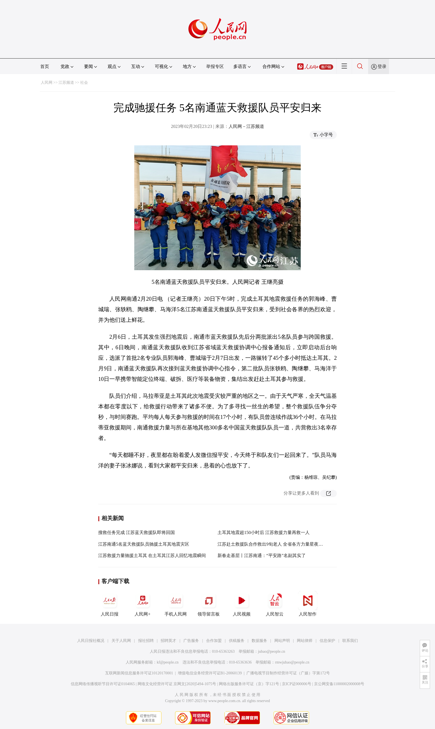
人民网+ (142, 603)
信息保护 (327, 641)
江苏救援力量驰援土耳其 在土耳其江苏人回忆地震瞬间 (152, 555)
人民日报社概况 (90, 641)
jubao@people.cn (271, 651)
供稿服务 (236, 641)
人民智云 (274, 603)
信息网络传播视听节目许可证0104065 (103, 684)
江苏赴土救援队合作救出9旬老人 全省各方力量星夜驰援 (272, 544)
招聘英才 (168, 641)
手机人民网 (176, 603)
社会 (84, 82)
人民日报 (109, 603)
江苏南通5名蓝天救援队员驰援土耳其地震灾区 (143, 544)
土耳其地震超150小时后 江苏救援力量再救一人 (264, 532)
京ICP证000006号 (296, 684)
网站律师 (304, 641)
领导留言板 (209, 603)
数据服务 (259, 641)
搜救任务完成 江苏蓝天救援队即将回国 (136, 532)
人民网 (46, 82)
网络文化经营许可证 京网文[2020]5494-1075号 (177, 684)
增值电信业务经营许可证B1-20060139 (210, 673)
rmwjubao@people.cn (292, 662)
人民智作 (307, 603)
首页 (44, 66)
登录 (382, 66)
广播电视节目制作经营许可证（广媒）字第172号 (288, 673)
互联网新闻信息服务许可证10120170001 (139, 673)
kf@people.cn (168, 662)
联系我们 (350, 641)
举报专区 (215, 66)
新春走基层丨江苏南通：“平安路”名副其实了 (262, 555)
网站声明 (282, 641)
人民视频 (241, 603)
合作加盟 (214, 641)
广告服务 (191, 641)
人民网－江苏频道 (246, 126)
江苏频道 (66, 82)
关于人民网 (121, 641)
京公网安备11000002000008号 (339, 684)
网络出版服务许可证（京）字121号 (249, 684)
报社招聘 (146, 641)
